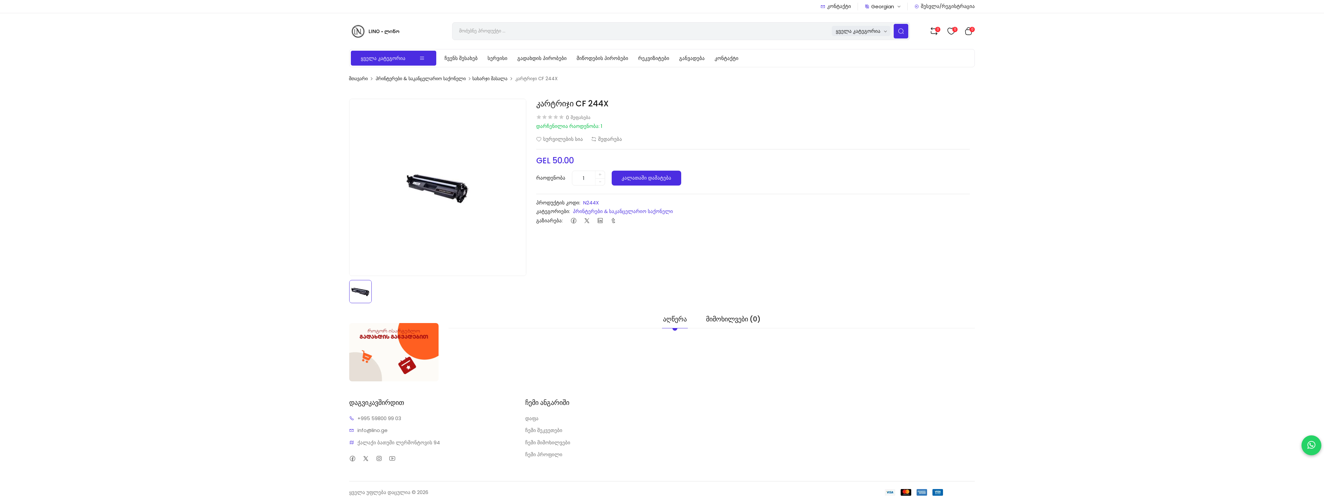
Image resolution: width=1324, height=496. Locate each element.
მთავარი (358, 78)
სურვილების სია (559, 139)
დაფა (532, 418)
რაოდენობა (550, 177)
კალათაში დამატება (646, 177)
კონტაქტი (836, 6)
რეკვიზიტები (653, 58)
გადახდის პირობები (542, 58)
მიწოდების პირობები (602, 58)
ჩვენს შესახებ (461, 58)
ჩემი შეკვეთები (543, 430)
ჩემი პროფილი (543, 454)
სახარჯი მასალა (489, 78)
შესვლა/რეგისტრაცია (944, 6)
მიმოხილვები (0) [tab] (733, 319)
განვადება (692, 58)
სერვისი (497, 58)
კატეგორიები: (553, 211)
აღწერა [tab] (675, 319)
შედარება (606, 139)
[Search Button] (901, 31)
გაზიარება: (549, 220)
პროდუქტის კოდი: (558, 202)
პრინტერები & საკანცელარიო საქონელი (421, 78)
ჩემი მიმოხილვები (547, 442)
